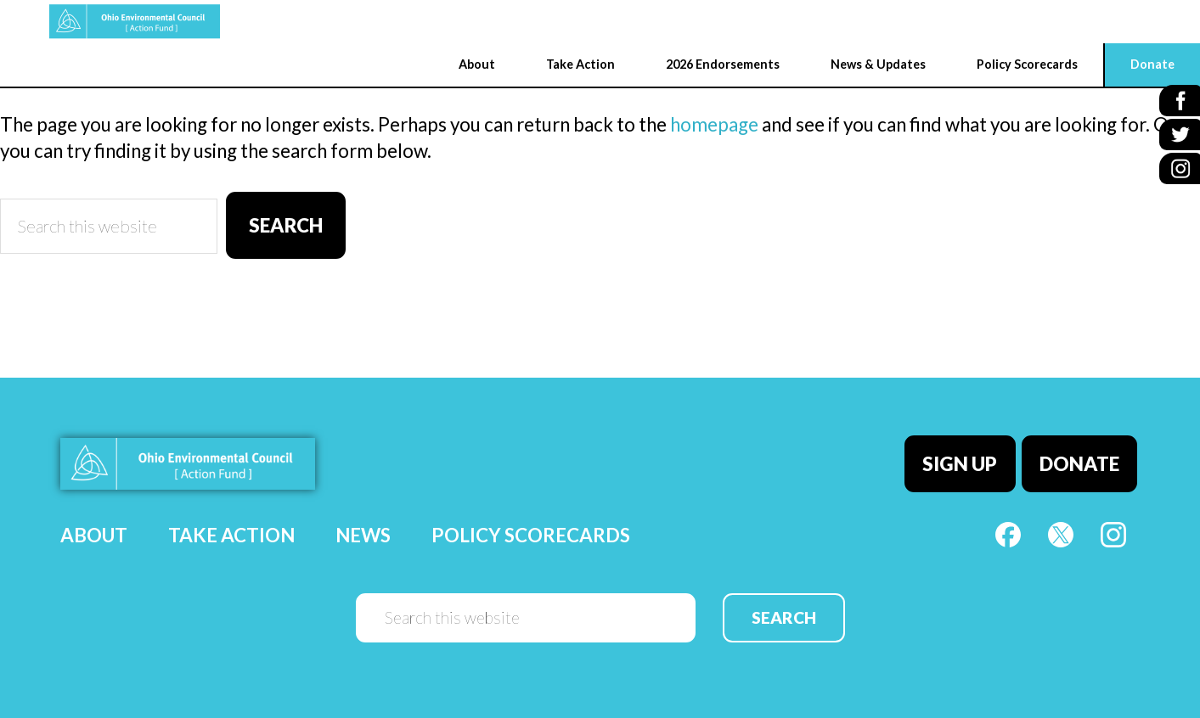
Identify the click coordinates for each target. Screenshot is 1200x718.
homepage (714, 124)
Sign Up (965, 460)
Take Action (231, 530)
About (93, 530)
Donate (1082, 460)
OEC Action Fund (89, 21)
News (363, 530)
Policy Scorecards (530, 530)
